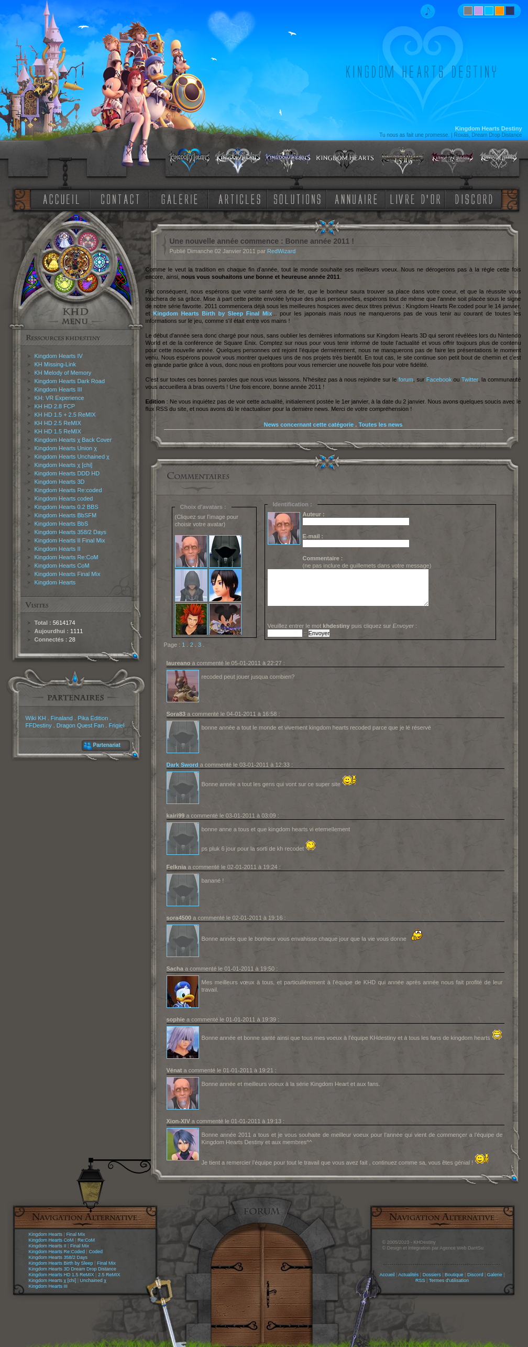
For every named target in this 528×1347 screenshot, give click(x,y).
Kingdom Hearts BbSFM (66, 515)
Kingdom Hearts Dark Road (70, 381)
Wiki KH (36, 718)
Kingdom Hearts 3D (60, 482)
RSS (420, 1280)
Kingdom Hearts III (58, 389)
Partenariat (106, 745)
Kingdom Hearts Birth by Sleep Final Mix (212, 313)
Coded (96, 1251)
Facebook (439, 379)
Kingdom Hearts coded (64, 498)
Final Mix (75, 1234)
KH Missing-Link (55, 364)
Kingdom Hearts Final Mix (68, 574)
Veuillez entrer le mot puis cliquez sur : (342, 626)
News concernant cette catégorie (308, 424)
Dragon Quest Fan (80, 725)
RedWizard (281, 251)
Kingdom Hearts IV (59, 356)
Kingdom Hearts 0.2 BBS (66, 507)
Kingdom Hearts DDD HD (67, 473)
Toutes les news (380, 424)
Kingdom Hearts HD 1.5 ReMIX (61, 1274)
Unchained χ (93, 1280)
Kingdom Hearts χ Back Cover (73, 440)
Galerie (494, 1274)
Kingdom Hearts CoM (62, 565)
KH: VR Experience (59, 398)
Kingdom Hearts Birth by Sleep (61, 1263)
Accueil (386, 1274)
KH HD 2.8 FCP (55, 406)
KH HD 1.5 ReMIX (58, 431)
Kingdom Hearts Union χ (66, 448)
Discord (475, 1274)
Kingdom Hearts (55, 582)
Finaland (62, 718)
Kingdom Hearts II (58, 549)
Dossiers (432, 1274)
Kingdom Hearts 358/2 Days (71, 532)
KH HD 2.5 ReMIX (58, 423)
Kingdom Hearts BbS (62, 523)
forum (406, 379)
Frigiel (116, 725)
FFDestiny (39, 725)
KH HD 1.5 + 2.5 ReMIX (65, 414)
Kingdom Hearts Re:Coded (57, 1251)
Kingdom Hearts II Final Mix (70, 540)
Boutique (454, 1274)
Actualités (408, 1274)
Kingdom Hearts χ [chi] (64, 465)
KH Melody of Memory (63, 373)
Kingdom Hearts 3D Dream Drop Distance (73, 1269)
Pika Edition (93, 718)
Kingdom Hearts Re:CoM (66, 557)
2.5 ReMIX (109, 1274)
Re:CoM (86, 1240)
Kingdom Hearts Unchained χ (72, 456)
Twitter (469, 379)
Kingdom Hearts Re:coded (68, 490)
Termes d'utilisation (449, 1280)
